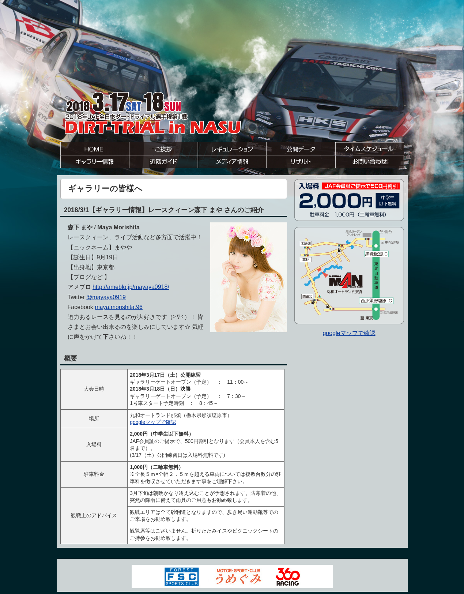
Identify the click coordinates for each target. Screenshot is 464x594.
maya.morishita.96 (119, 307)
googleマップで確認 (153, 422)
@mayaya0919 (106, 297)
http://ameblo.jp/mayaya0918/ (131, 287)
